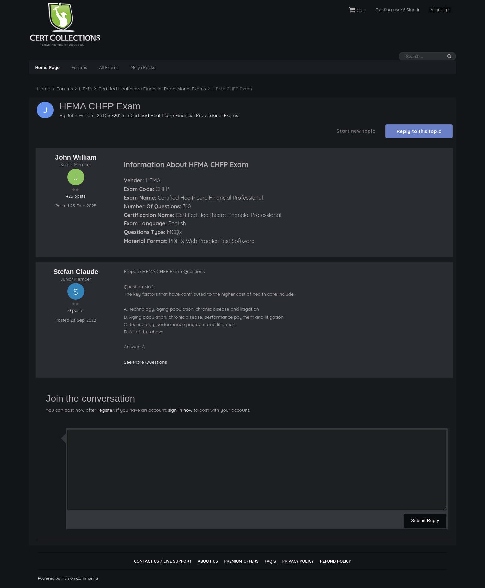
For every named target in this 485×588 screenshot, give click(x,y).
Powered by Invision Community (68, 578)
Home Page (47, 67)
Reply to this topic (419, 131)
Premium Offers (241, 561)
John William (80, 115)
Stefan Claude (75, 271)
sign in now (180, 410)
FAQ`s (270, 561)
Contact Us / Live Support (163, 561)
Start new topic (355, 131)
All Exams (108, 67)
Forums (79, 67)
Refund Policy (335, 561)
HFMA (83, 89)
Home (43, 89)
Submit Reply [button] (425, 520)
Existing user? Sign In (398, 10)
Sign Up (440, 9)
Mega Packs (143, 67)
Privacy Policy (298, 561)
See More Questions (145, 362)
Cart (357, 10)
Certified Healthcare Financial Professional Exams (150, 89)
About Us (208, 561)
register (106, 410)
